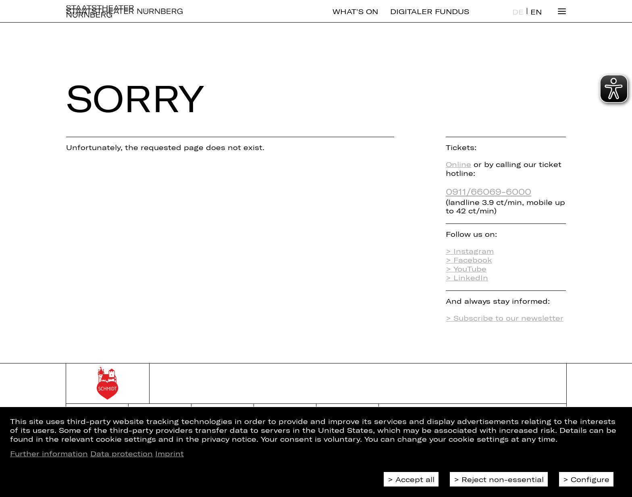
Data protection (121, 453)
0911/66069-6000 (488, 191)
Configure (590, 479)
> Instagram (470, 250)
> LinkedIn (467, 277)
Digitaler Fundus (429, 18)
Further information (49, 453)
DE (518, 18)
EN (536, 18)
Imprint (169, 453)
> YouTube (466, 268)
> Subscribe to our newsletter (504, 317)
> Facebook (469, 259)
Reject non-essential (503, 479)
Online (458, 164)
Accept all (414, 479)
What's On (355, 18)
